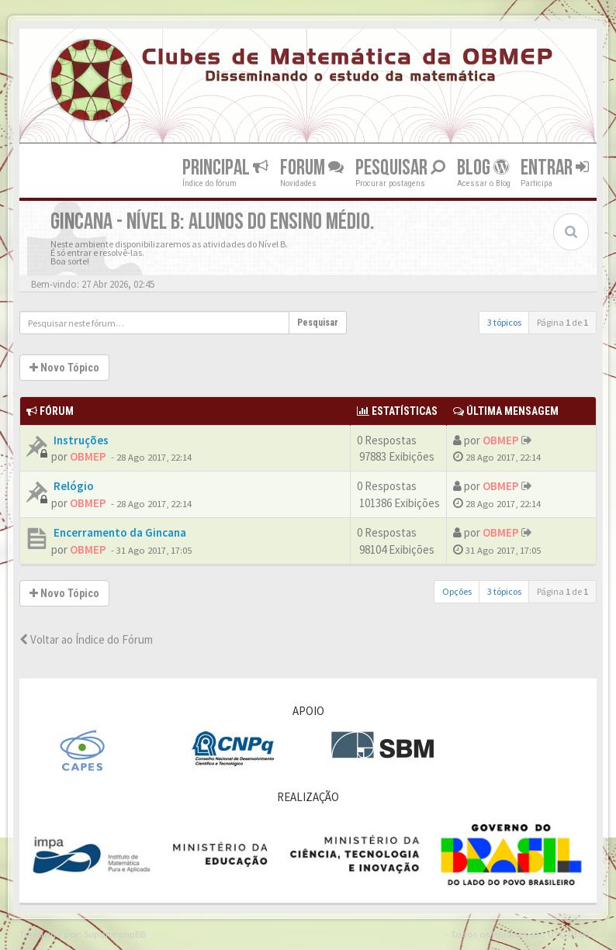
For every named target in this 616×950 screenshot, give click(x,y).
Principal (225, 168)
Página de (562, 322)
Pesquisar (400, 168)
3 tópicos (504, 322)
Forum (312, 168)
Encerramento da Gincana (118, 532)
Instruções (80, 440)
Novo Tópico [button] (64, 367)
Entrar (555, 168)
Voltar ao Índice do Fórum (86, 639)
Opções (457, 591)
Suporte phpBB (115, 934)
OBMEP (88, 456)
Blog (483, 168)
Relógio (72, 485)
